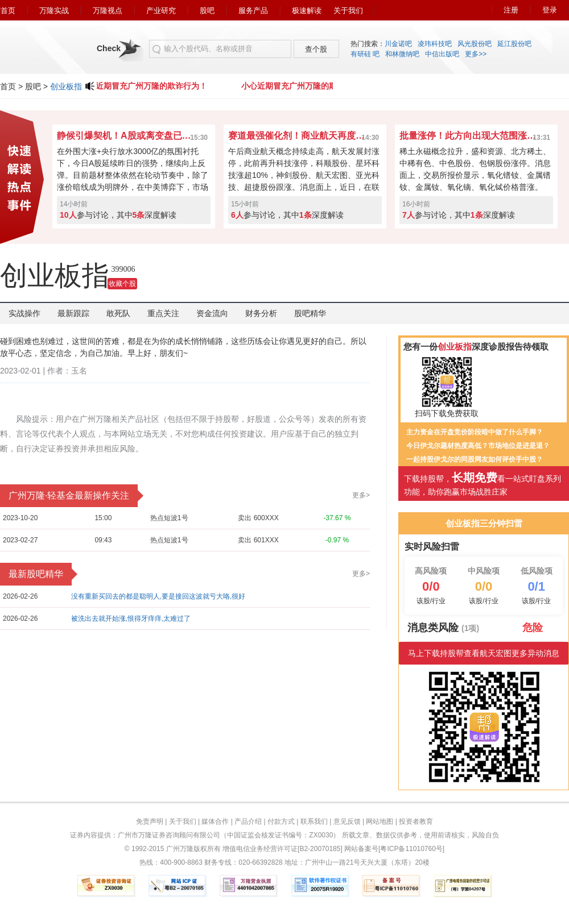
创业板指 (66, 86)
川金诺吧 (398, 44)
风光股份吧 (474, 44)
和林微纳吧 (402, 54)
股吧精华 (310, 313)
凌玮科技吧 (435, 44)
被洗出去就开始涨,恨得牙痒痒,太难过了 (131, 618)
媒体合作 (215, 821)
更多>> (475, 54)
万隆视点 (107, 10)
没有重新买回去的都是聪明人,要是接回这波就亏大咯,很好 (158, 596)
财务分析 (261, 313)
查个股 (316, 49)
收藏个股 (122, 284)
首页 (8, 10)
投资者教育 (416, 821)
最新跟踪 (73, 313)
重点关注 (163, 313)
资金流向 (212, 313)
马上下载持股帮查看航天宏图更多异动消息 (483, 653)
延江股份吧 (514, 44)
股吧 (207, 10)
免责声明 (149, 821)
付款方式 (281, 821)
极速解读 (306, 10)
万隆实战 (54, 10)
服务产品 (253, 10)
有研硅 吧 (365, 54)
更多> (361, 495)
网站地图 (379, 821)
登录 (549, 10)
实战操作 (24, 313)
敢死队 (118, 313)
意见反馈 (347, 821)
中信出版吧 (442, 54)
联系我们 (314, 821)
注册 (511, 10)
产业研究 (161, 10)
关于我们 (348, 10)
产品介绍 (248, 821)
